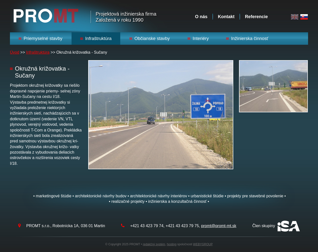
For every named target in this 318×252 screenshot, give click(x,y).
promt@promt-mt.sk (219, 226)
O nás (201, 16)
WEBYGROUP (203, 244)
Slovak (304, 17)
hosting (171, 244)
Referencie (256, 16)
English (295, 17)
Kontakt (226, 16)
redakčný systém (154, 244)
